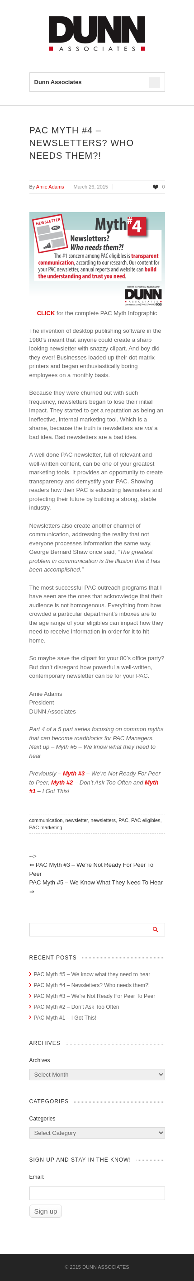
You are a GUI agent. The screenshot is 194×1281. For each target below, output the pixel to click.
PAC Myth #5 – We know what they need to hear (96, 887)
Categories (42, 1119)
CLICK (47, 313)
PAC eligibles (146, 820)
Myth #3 (74, 773)
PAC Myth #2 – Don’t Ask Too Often (76, 1007)
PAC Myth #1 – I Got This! (65, 1018)
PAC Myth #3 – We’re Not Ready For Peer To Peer (91, 869)
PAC (123, 820)
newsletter (77, 820)
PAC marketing (45, 827)
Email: (36, 1177)
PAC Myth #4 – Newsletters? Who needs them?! (92, 985)
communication (46, 820)
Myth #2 (62, 782)
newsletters (103, 820)
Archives (39, 1060)
